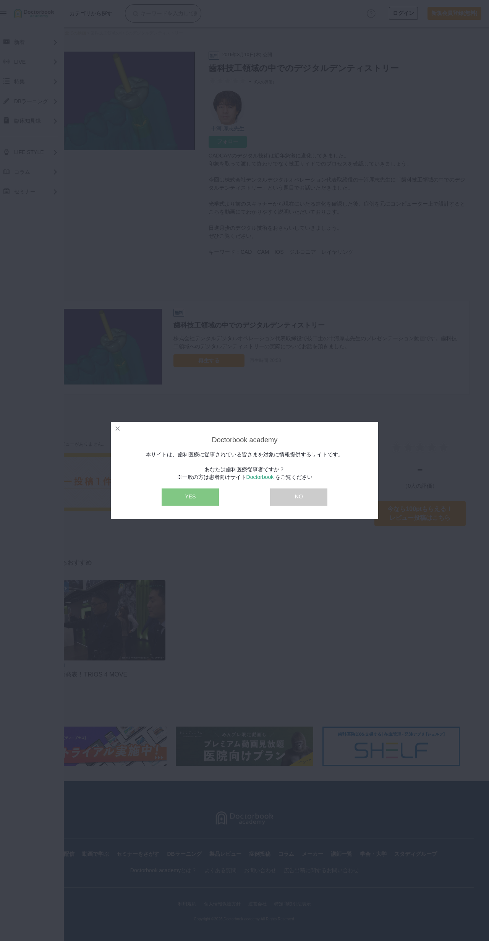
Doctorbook (260, 477)
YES (190, 496)
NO (299, 496)
